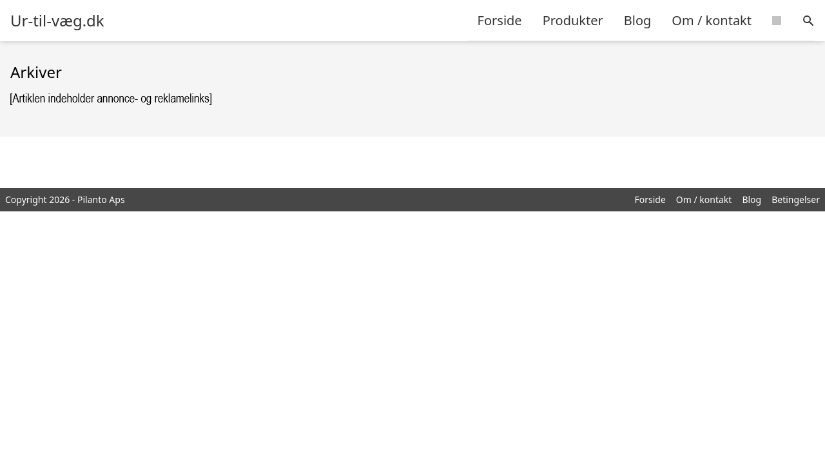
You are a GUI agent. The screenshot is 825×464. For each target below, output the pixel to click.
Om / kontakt (712, 20)
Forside (500, 20)
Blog (638, 20)
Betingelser (796, 199)
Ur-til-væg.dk (57, 20)
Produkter (573, 20)
